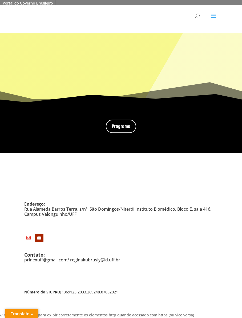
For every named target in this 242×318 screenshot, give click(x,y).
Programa (121, 126)
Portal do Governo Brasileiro (28, 3)
